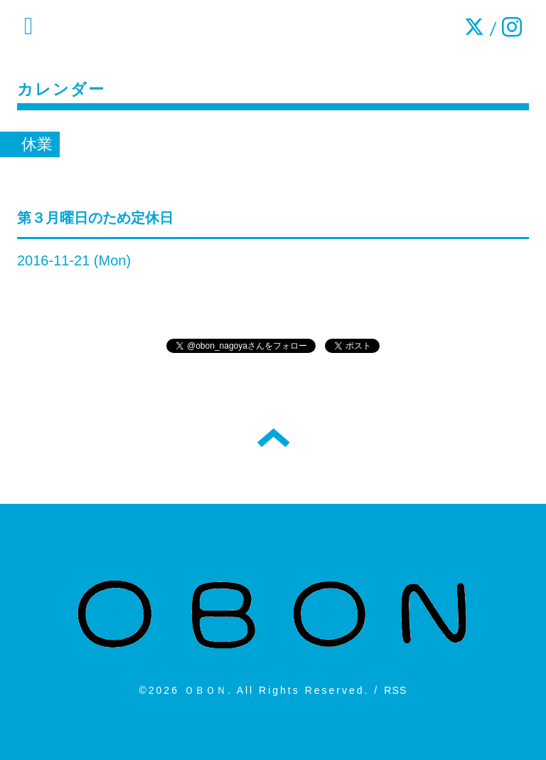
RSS (395, 690)
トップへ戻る (273, 437)
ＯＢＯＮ (206, 690)
